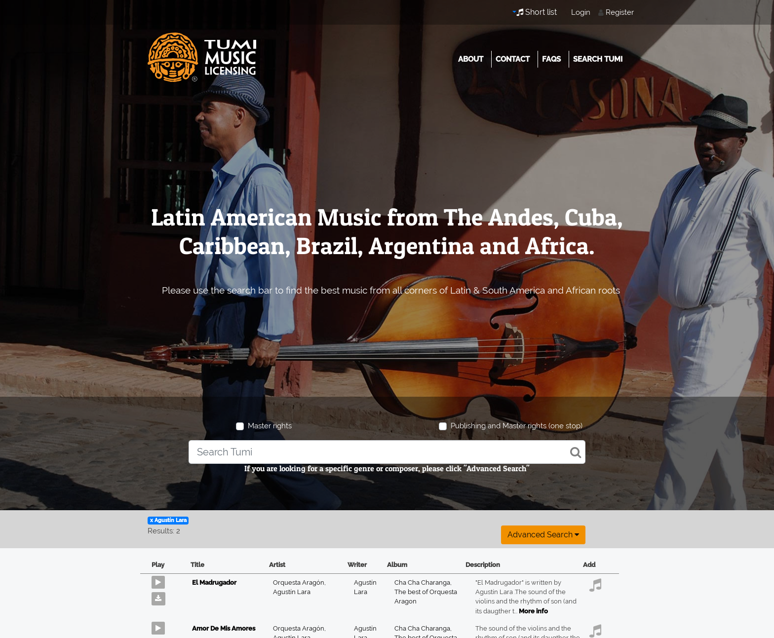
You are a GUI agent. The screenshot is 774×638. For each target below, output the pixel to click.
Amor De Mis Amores (223, 628)
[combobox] (387, 452)
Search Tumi (597, 59)
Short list (536, 12)
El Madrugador (214, 582)
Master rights (270, 425)
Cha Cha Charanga (423, 582)
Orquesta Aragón (299, 582)
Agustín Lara (291, 592)
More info (533, 611)
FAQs (551, 59)
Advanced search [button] (543, 534)
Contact (513, 59)
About (470, 59)
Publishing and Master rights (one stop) (516, 425)
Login (580, 12)
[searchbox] (387, 452)
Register (620, 12)
